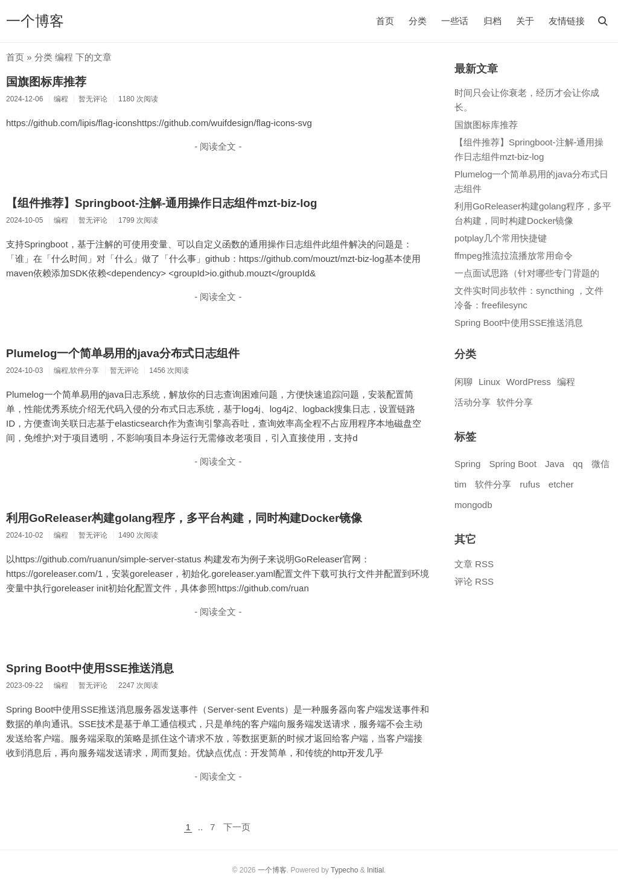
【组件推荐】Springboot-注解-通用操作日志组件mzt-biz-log (161, 203)
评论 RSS (474, 581)
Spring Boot (512, 464)
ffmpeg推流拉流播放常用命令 (513, 255)
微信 (600, 464)
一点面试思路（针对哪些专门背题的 (526, 273)
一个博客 (35, 21)
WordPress (528, 382)
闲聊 (463, 382)
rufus (530, 484)
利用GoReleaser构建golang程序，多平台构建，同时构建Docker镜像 (184, 518)
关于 (525, 21)
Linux (489, 382)
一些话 (454, 21)
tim (460, 484)
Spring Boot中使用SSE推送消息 (90, 668)
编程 (566, 382)
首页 (385, 21)
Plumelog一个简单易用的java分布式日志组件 (123, 353)
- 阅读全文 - (217, 146)
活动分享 (472, 402)
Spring (467, 464)
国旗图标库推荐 (46, 81)
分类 (418, 21)
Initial (375, 870)
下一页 (236, 827)
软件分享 (515, 402)
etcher (561, 484)
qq (578, 464)
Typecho (344, 870)
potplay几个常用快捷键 (500, 238)
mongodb (473, 505)
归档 (492, 21)
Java (554, 464)
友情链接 (567, 21)
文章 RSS (474, 564)
